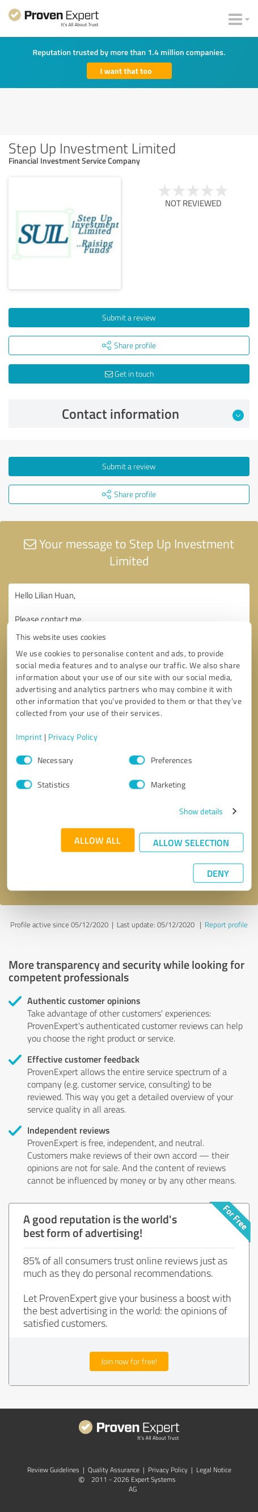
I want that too (126, 71)
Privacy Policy (73, 736)
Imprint (29, 736)
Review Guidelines (53, 1469)
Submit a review (129, 317)
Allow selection (191, 842)
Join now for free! (129, 1361)
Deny (218, 873)
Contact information (153, 413)
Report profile (226, 924)
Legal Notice (213, 1469)
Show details (201, 811)
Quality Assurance (113, 1469)
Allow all (97, 840)
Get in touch (129, 373)
